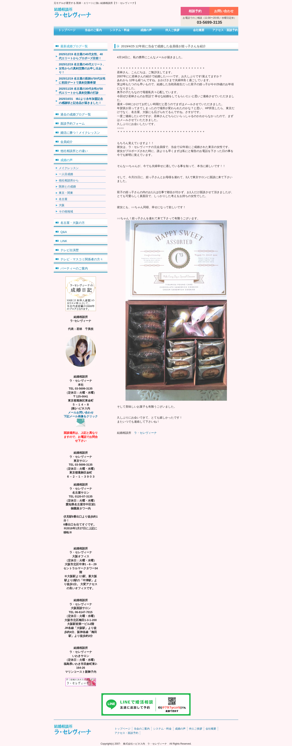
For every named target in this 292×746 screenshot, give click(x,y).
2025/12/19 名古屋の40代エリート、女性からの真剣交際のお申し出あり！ (82, 68)
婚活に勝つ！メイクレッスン (80, 132)
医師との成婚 (67, 186)
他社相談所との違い (74, 151)
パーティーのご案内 (74, 268)
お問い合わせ (224, 11)
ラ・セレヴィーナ (145, 432)
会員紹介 (66, 141)
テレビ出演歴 (69, 250)
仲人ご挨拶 (172, 30)
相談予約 (195, 11)
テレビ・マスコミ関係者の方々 (81, 259)
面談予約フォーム (72, 123)
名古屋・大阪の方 (72, 222)
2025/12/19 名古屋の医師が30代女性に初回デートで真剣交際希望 (82, 80)
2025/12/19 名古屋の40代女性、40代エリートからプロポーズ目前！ (81, 56)
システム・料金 (120, 30)
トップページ (66, 30)
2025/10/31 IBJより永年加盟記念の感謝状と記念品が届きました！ (81, 100)
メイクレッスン (69, 168)
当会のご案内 (93, 30)
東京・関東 (66, 192)
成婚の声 (146, 30)
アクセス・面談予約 (225, 30)
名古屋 (63, 199)
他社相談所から (69, 180)
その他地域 (66, 211)
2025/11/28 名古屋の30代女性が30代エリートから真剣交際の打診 (81, 90)
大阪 (61, 205)
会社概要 (198, 30)
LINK (63, 241)
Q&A (63, 232)
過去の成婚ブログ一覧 (75, 114)
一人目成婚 (66, 174)
